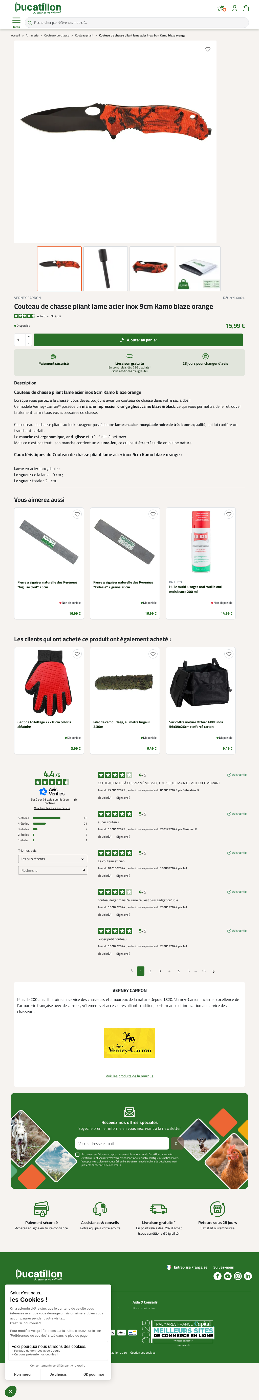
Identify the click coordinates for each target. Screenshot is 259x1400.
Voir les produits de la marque (130, 1076)
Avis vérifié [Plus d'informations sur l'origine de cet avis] (239, 775)
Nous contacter (144, 1308)
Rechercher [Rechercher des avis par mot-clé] (50, 870)
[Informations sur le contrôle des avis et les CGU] (75, 800)
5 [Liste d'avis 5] (179, 971)
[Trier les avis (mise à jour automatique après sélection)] (52, 859)
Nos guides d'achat (146, 1320)
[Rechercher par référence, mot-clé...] (137, 22)
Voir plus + (28, 1172)
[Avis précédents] (131, 970)
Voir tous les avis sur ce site (52, 808)
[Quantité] (23, 340)
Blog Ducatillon (144, 1314)
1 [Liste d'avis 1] (141, 971)
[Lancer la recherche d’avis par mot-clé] (84, 870)
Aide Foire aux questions (143, 1330)
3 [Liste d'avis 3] (160, 971)
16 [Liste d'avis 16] (204, 971)
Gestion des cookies (143, 1389)
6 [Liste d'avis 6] (189, 971)
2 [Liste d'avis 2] (150, 971)
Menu (16, 22)
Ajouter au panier (142, 340)
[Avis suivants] (213, 971)
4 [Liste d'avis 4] (169, 971)
